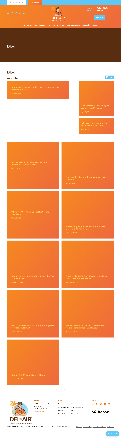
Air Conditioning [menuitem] (30, 25)
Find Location (35, 2)
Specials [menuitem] (86, 25)
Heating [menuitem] (42, 25)
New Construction (77, 407)
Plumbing (61, 413)
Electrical (74, 404)
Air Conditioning (63, 407)
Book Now (99, 17)
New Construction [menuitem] (74, 25)
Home (60, 404)
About (73, 410)
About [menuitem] (94, 25)
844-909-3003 (102, 9)
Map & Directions (39, 411)
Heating (61, 410)
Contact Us (74, 413)
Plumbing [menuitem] (51, 25)
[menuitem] (79, 427)
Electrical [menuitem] (60, 25)
